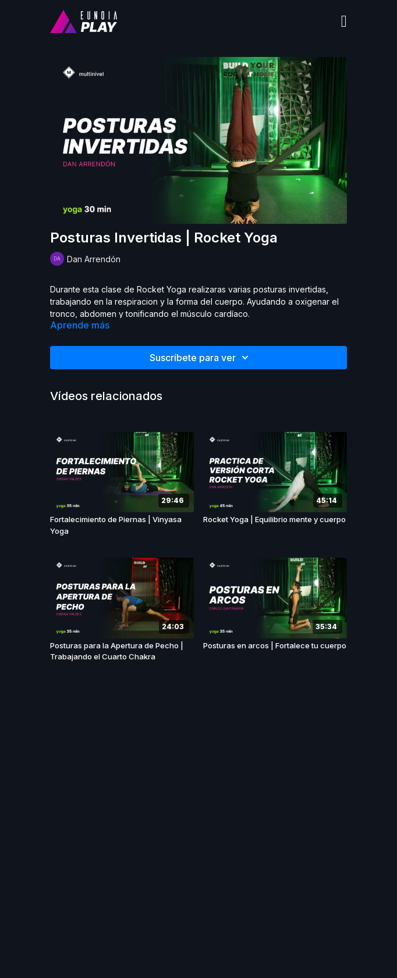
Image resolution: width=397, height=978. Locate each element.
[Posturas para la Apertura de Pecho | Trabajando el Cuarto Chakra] (122, 651)
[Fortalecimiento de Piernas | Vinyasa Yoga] (122, 525)
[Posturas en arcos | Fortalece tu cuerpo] (275, 646)
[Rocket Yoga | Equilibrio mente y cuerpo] (275, 520)
